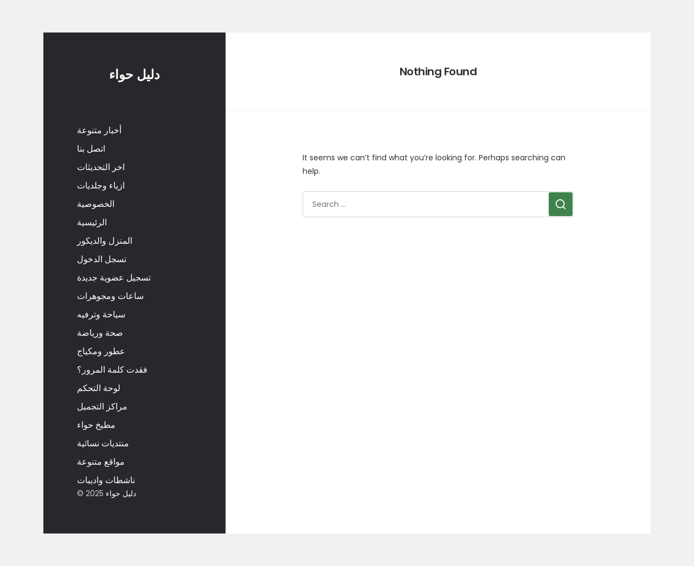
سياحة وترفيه (101, 314)
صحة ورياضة (100, 333)
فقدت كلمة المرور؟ (112, 369)
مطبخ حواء (96, 425)
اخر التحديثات (101, 167)
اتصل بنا (91, 148)
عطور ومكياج (101, 351)
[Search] (561, 204)
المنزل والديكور (104, 241)
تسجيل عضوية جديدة (114, 277)
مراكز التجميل (102, 406)
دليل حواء (134, 74)
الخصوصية (95, 204)
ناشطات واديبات (106, 480)
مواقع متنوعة (101, 462)
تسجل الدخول (101, 259)
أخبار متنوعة (99, 130)
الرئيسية (92, 222)
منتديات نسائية (103, 443)
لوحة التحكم (98, 388)
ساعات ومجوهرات (110, 296)
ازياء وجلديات (101, 185)
